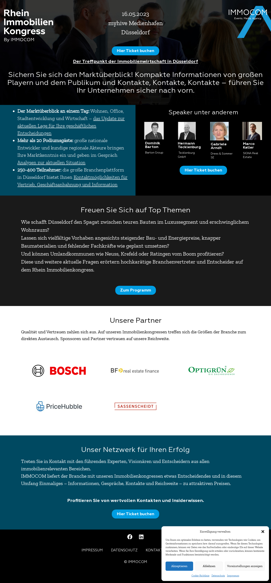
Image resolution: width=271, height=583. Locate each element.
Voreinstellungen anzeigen (245, 566)
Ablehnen (209, 566)
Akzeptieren (179, 566)
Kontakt (154, 550)
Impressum (233, 575)
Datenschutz (218, 575)
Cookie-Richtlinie (200, 575)
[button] (263, 532)
